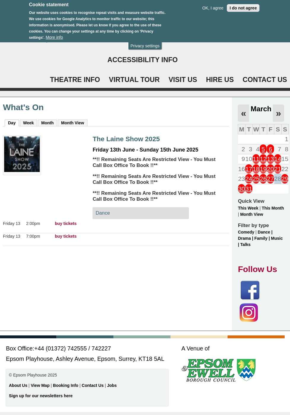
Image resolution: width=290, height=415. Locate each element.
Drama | (246, 238)
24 (248, 178)
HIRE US (220, 79)
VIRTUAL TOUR (134, 79)
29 (284, 178)
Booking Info (66, 385)
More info (54, 33)
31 (248, 188)
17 (248, 168)
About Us (18, 385)
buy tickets (66, 223)
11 (256, 158)
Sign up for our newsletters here (41, 395)
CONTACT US (265, 79)
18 (256, 168)
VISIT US (182, 79)
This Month (273, 208)
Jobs (112, 385)
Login (118, 40)
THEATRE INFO (75, 79)
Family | (262, 238)
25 (256, 178)
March (261, 109)
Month (47, 122)
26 (263, 178)
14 (277, 158)
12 (263, 158)
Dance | (265, 232)
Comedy (246, 232)
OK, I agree (213, 3)
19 (263, 168)
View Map (41, 385)
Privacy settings (145, 41)
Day (13, 122)
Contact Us (93, 385)
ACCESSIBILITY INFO (142, 60)
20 (270, 168)
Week (28, 122)
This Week (248, 208)
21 (277, 168)
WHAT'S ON (201, 40)
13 (270, 158)
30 (241, 188)
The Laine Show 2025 (126, 139)
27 (270, 178)
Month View (72, 122)
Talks (245, 244)
